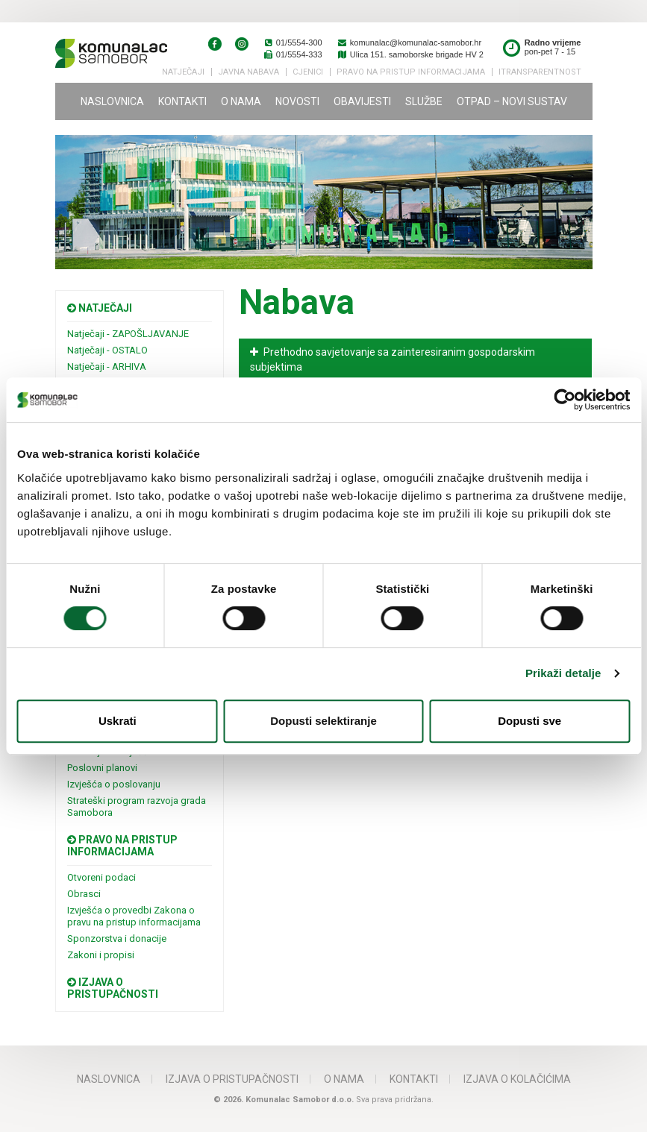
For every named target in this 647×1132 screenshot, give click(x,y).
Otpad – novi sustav (512, 101)
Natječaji (183, 72)
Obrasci (84, 893)
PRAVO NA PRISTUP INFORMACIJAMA (411, 72)
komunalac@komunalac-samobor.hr (409, 42)
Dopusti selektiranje (323, 720)
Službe (424, 101)
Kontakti (182, 101)
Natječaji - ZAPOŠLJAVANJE (128, 333)
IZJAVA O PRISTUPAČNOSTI (232, 1079)
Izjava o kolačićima (517, 1079)
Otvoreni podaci (101, 877)
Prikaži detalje (563, 673)
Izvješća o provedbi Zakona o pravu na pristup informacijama (134, 916)
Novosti (297, 101)
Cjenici (308, 72)
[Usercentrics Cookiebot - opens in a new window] (564, 400)
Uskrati (118, 720)
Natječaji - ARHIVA (106, 366)
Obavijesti (362, 101)
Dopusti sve (529, 720)
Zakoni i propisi (100, 954)
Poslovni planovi (102, 767)
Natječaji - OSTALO (107, 350)
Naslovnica (112, 101)
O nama (241, 101)
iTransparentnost (539, 72)
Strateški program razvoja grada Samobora (136, 806)
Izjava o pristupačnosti (112, 988)
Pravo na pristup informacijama (122, 846)
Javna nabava (248, 72)
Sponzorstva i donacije (116, 938)
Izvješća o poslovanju (113, 784)
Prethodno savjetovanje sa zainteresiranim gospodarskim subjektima (392, 359)
